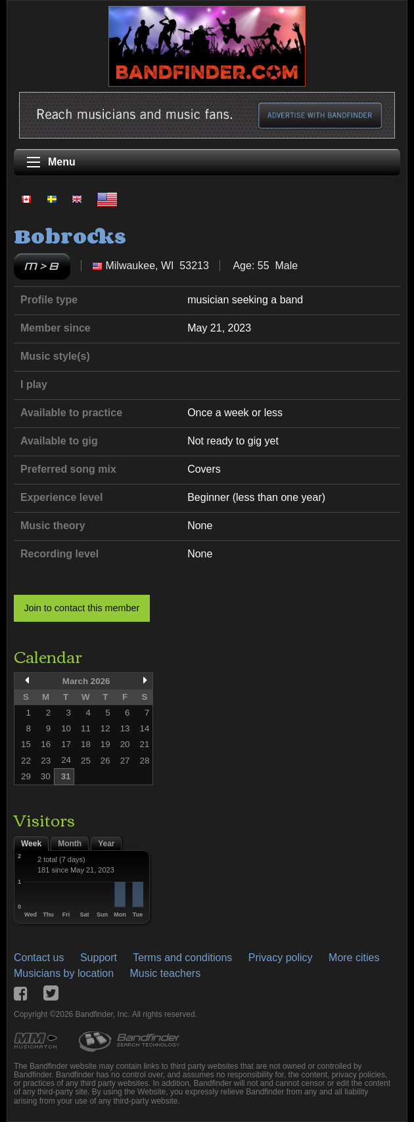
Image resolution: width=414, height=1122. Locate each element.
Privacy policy (280, 957)
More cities (354, 957)
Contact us (39, 957)
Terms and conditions (182, 957)
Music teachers (165, 973)
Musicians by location (64, 973)
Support (98, 957)
